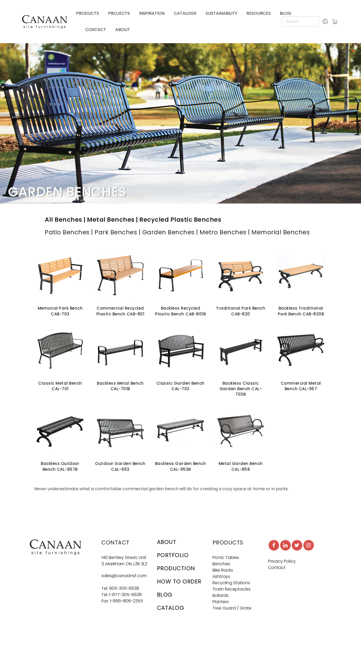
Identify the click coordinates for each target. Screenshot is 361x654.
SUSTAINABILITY (221, 13)
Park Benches (116, 232)
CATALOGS (185, 13)
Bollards (220, 595)
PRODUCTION (176, 568)
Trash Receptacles (231, 589)
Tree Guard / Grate (231, 608)
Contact (276, 567)
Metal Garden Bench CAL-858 (241, 466)
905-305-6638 (124, 588)
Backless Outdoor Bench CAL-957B (60, 466)
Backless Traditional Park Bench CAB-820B (301, 310)
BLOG (285, 13)
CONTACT (95, 30)
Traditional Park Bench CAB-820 (240, 310)
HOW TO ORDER (179, 581)
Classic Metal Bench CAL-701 (60, 386)
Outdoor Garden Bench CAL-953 (120, 466)
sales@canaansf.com (124, 576)
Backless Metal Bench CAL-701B (120, 386)
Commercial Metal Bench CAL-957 (301, 386)
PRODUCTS (87, 13)
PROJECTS (119, 13)
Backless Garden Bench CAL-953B (180, 466)
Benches (221, 564)
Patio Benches (67, 232)
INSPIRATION (152, 13)
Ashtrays (221, 576)
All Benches (63, 219)
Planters (220, 602)
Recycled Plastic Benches (180, 219)
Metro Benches (223, 232)
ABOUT (122, 30)
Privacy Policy (282, 561)
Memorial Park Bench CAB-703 (60, 310)
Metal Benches (111, 219)
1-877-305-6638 (125, 595)
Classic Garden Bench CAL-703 (180, 386)
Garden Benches (168, 232)
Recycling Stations (231, 583)
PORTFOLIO (173, 555)
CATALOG (170, 608)
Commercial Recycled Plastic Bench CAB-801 (120, 310)
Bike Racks (222, 570)
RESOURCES (258, 13)
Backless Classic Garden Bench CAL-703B (241, 388)
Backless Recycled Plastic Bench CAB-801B (180, 310)
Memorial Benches (280, 232)
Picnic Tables (225, 557)
